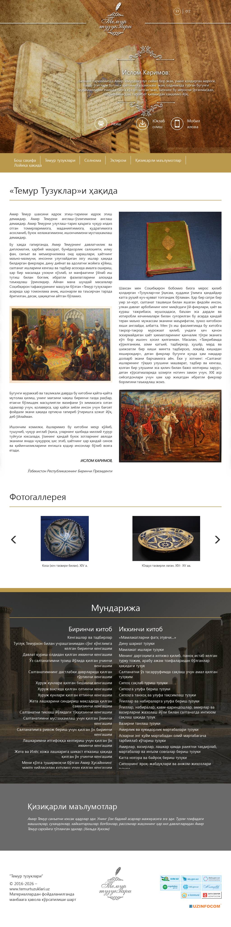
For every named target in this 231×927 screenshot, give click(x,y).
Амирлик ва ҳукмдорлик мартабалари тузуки (159, 729)
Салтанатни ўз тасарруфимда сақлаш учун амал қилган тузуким (168, 674)
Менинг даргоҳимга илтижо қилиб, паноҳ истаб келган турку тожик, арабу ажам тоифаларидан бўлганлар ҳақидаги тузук (168, 660)
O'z (187, 11)
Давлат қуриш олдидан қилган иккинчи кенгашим (67, 654)
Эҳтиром (118, 160)
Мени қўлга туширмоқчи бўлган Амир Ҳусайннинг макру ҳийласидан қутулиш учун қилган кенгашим (67, 765)
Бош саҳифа (25, 160)
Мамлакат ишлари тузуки (141, 649)
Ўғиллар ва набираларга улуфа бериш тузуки (159, 701)
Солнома (92, 160)
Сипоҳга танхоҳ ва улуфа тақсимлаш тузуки (157, 695)
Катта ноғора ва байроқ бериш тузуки (153, 757)
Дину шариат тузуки (137, 643)
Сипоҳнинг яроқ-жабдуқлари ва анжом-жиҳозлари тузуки (165, 766)
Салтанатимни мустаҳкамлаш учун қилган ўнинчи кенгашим (67, 721)
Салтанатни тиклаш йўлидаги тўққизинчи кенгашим (66, 712)
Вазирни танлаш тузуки (139, 723)
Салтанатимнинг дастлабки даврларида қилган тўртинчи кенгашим (70, 674)
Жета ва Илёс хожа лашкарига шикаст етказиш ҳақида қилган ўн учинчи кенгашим (63, 754)
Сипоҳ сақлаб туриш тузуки (143, 682)
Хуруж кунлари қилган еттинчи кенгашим (75, 695)
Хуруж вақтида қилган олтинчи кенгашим (75, 688)
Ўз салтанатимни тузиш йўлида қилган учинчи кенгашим (70, 663)
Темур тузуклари (60, 160)
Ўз (177, 11)
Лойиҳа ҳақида (28, 165)
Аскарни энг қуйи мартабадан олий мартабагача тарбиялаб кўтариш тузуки (162, 738)
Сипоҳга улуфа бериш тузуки (144, 688)
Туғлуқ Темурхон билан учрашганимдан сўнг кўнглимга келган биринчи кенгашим (63, 646)
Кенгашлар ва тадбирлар (89, 637)
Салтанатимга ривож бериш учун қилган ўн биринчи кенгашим (64, 732)
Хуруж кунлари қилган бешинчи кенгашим (74, 682)
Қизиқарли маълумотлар (158, 160)
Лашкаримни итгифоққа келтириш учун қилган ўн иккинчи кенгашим (67, 743)
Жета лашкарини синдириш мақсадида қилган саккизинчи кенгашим (70, 703)
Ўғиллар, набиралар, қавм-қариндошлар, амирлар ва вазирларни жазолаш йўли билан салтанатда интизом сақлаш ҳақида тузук (167, 712)
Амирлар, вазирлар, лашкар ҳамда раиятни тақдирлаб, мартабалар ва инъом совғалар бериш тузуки (168, 749)
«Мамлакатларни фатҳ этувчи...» (147, 637)
